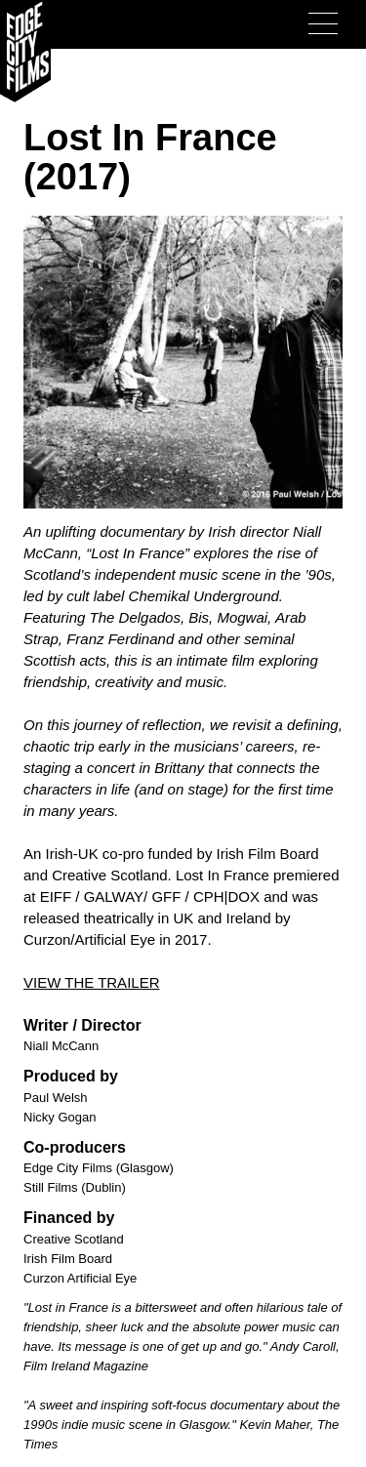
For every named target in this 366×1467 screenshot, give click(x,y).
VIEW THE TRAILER (91, 982)
